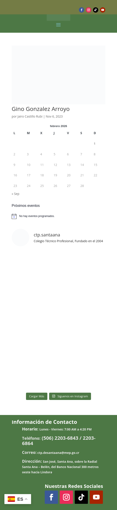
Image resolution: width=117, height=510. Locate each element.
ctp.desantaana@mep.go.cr (58, 453)
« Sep (15, 194)
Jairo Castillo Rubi (29, 116)
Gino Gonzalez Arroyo (41, 109)
